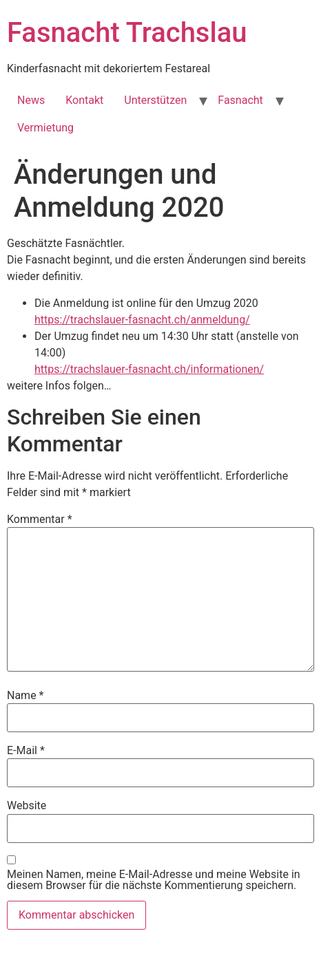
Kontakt (84, 100)
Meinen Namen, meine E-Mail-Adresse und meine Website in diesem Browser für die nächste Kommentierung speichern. (153, 880)
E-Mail (26, 750)
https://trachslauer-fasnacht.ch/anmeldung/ (142, 319)
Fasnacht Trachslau (127, 33)
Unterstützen (155, 100)
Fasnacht (240, 100)
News (31, 100)
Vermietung (45, 127)
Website (26, 805)
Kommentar (39, 519)
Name (25, 695)
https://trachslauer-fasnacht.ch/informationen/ (149, 369)
